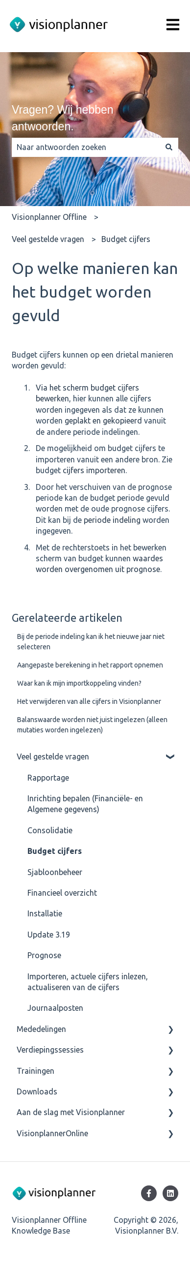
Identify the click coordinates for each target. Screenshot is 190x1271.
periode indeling (112, 519)
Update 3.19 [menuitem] (48, 934)
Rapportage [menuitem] (48, 777)
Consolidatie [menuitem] (49, 830)
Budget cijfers (125, 239)
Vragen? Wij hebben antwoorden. (63, 118)
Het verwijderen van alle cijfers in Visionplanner (89, 701)
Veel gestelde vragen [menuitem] (53, 756)
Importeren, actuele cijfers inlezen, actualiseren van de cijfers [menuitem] (87, 982)
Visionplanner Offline (49, 216)
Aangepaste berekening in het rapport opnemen (90, 665)
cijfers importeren (94, 470)
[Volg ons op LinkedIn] (170, 1193)
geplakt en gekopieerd (103, 420)
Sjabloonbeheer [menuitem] (54, 872)
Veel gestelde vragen (48, 239)
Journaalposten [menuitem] (55, 1007)
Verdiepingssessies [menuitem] (50, 1049)
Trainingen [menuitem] (35, 1070)
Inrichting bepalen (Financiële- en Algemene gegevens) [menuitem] (85, 804)
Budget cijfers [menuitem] (54, 851)
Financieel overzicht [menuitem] (62, 892)
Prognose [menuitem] (44, 955)
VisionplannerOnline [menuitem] (52, 1133)
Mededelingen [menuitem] (41, 1029)
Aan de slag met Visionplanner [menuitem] (71, 1112)
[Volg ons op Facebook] (149, 1193)
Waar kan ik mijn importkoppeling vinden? (79, 683)
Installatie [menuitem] (44, 913)
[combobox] (86, 147)
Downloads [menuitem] (37, 1091)
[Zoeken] (169, 147)
